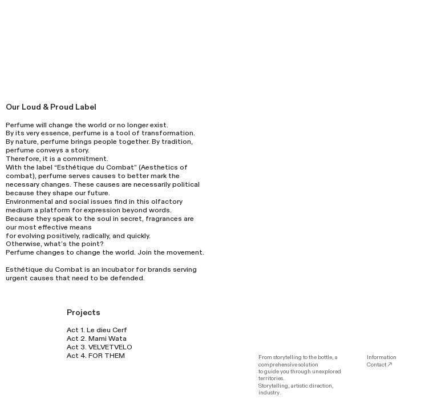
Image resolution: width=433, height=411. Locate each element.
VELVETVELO (110, 347)
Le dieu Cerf (107, 330)
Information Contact (381, 361)
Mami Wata (107, 338)
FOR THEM (106, 355)
